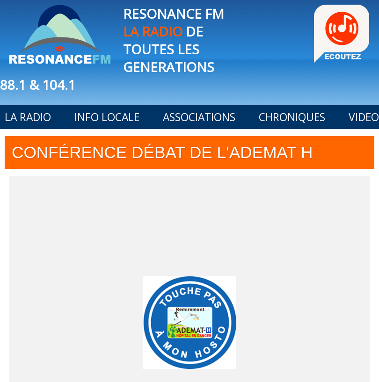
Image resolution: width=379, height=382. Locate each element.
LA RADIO (28, 117)
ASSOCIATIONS (199, 117)
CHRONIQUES (292, 117)
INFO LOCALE (106, 117)
